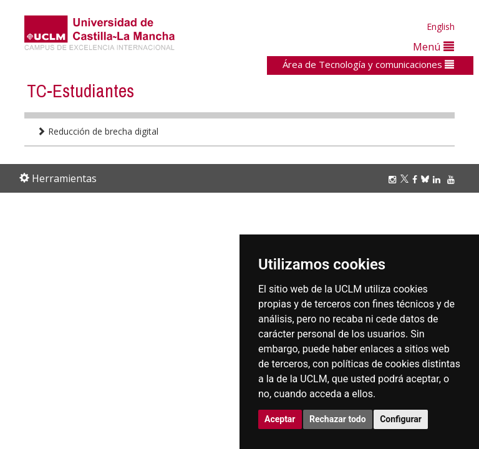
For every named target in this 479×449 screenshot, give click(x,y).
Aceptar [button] (280, 419)
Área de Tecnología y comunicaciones (368, 64)
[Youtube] (452, 179)
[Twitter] (406, 179)
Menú (433, 46)
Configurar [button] (401, 419)
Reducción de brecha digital (97, 131)
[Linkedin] (436, 179)
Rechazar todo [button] (337, 419)
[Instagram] (394, 179)
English (441, 26)
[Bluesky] (427, 179)
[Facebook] (416, 179)
